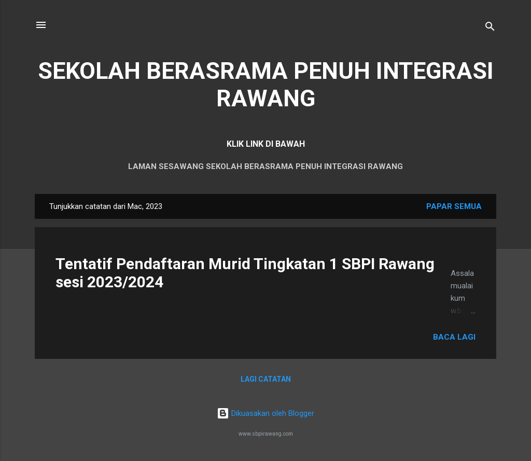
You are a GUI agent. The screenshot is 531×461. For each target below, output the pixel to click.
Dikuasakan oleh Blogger (265, 413)
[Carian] (490, 28)
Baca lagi (454, 337)
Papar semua (454, 206)
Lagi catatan (266, 379)
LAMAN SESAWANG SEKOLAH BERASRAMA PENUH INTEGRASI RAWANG (265, 166)
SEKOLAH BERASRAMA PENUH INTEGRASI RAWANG (266, 84)
